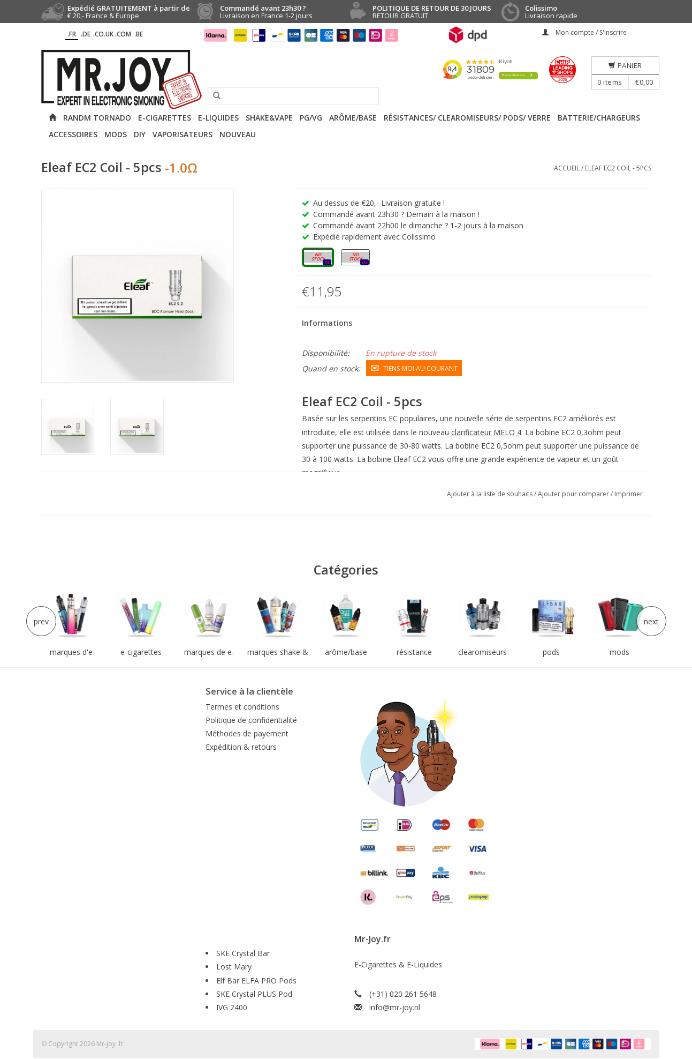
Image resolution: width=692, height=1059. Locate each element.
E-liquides (218, 118)
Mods (115, 134)
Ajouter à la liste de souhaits (490, 493)
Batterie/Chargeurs (599, 118)
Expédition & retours (241, 747)
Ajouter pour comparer (574, 493)
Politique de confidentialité (251, 720)
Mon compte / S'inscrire (584, 32)
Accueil (567, 168)
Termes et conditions (242, 707)
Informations (327, 323)
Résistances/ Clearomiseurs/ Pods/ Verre (467, 118)
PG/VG (311, 118)
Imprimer (628, 493)
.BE (138, 34)
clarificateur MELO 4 (486, 432)
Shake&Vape (269, 118)
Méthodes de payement (247, 733)
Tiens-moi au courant (414, 367)
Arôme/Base (353, 118)
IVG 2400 (231, 1007)
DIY (140, 134)
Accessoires (73, 134)
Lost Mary (234, 966)
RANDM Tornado (97, 118)
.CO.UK (103, 34)
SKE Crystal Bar (243, 953)
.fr (71, 34)
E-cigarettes (164, 118)
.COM (123, 34)
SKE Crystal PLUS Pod (254, 994)
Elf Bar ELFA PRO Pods (256, 980)
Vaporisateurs (182, 134)
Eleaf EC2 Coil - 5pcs (618, 168)
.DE (85, 34)
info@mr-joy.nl (394, 1007)
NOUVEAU (237, 134)
